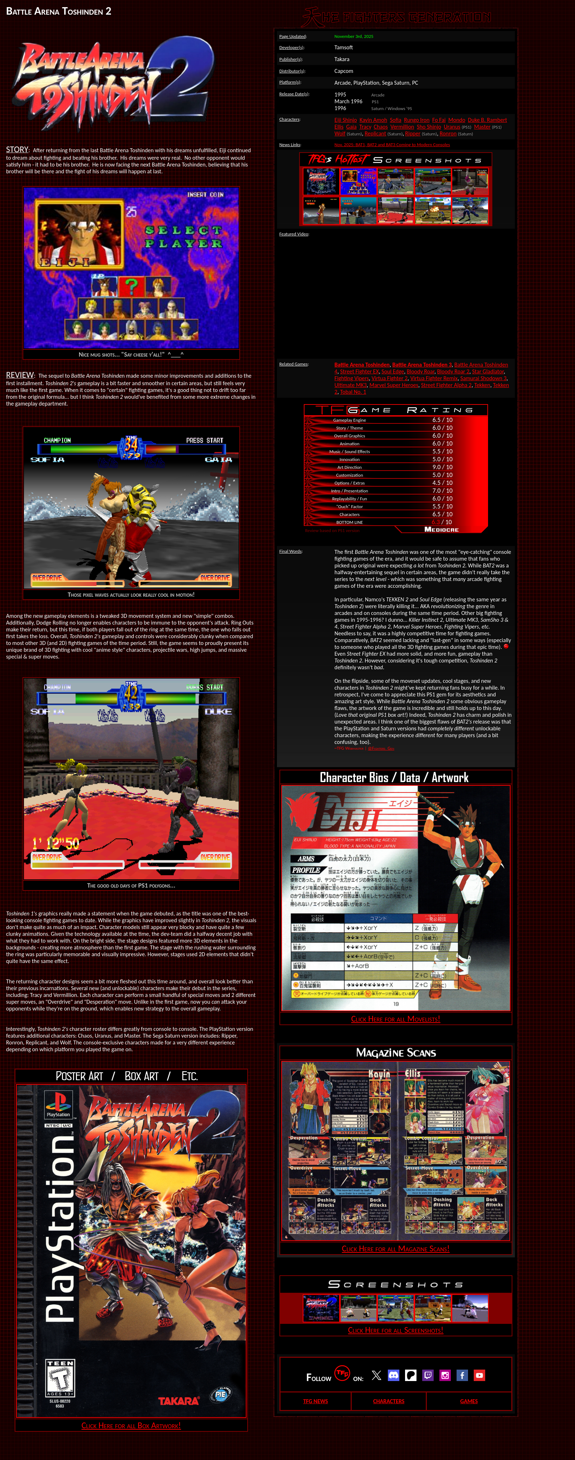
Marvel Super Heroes (393, 385)
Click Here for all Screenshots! (396, 1330)
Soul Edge (392, 371)
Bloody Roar (420, 371)
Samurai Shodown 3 (484, 378)
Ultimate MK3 (351, 385)
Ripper (412, 133)
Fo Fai (438, 119)
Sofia (395, 119)
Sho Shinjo (429, 126)
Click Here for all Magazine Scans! (396, 1248)
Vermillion (402, 126)
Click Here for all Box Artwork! (131, 1425)
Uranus (452, 126)
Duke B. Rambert (487, 119)
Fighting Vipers (352, 378)
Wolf (340, 133)
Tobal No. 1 (353, 391)
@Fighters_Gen (381, 748)
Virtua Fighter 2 (389, 378)
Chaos (381, 126)
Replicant (375, 133)
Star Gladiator (487, 371)
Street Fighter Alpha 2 (446, 385)
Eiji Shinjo (346, 119)
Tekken (482, 385)
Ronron (448, 133)
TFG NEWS (315, 1401)
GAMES (469, 1401)
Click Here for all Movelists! (395, 1018)
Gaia (351, 126)
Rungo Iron (416, 119)
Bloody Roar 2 (453, 371)
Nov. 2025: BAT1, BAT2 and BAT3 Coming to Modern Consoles (392, 144)
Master (482, 126)
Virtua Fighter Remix (434, 378)
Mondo (456, 119)
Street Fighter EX (359, 371)
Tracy (365, 126)
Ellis (339, 126)
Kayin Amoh (373, 119)
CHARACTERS (388, 1401)
